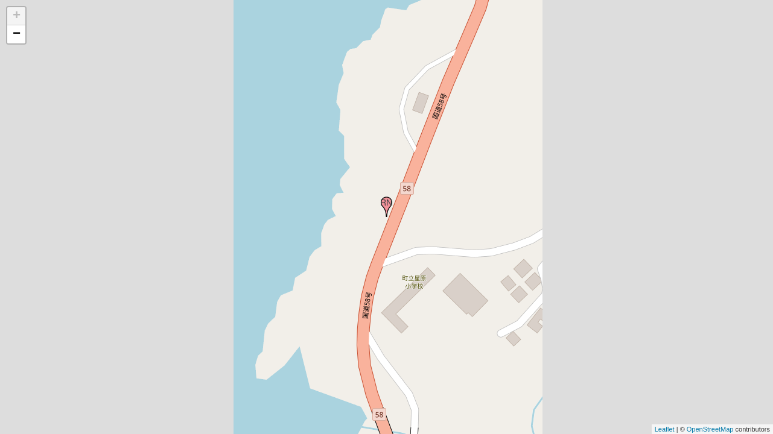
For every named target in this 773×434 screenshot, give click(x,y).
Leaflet (665, 429)
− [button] (17, 34)
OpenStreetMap (710, 429)
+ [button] (17, 16)
